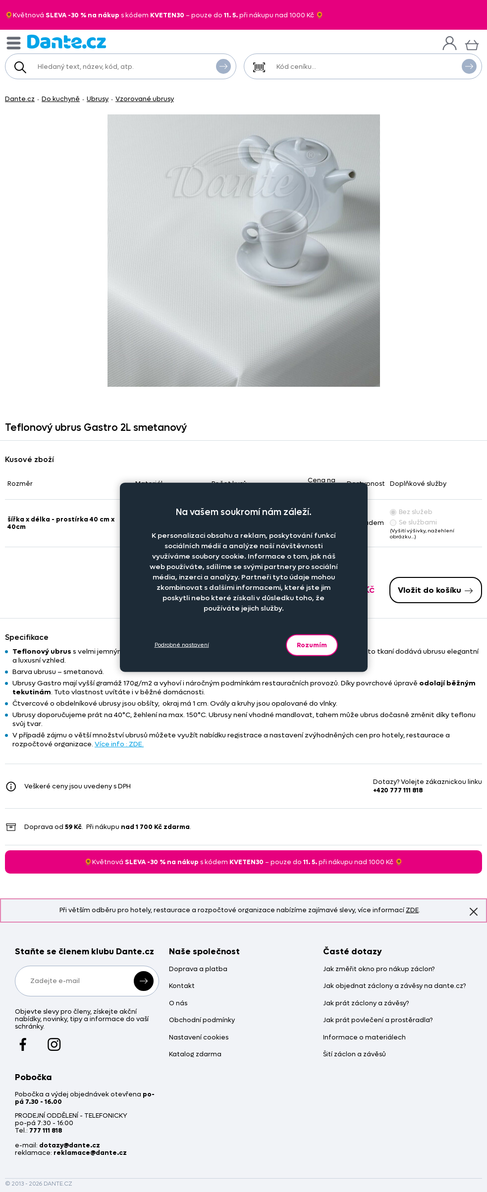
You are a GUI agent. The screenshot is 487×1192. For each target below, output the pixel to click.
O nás (178, 1003)
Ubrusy (97, 99)
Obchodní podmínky (202, 1020)
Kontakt (182, 986)
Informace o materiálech (364, 1037)
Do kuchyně (61, 99)
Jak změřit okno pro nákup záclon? (378, 969)
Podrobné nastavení (182, 645)
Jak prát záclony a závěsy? (366, 1003)
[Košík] (472, 44)
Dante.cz (20, 99)
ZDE (412, 910)
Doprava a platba (198, 969)
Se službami (413, 522)
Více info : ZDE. (119, 744)
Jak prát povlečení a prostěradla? (378, 1020)
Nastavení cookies (198, 1037)
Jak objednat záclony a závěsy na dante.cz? (394, 986)
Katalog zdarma (195, 1054)
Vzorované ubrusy (144, 99)
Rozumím (312, 644)
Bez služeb (411, 512)
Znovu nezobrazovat (474, 912)
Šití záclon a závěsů (354, 1054)
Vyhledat (223, 66)
